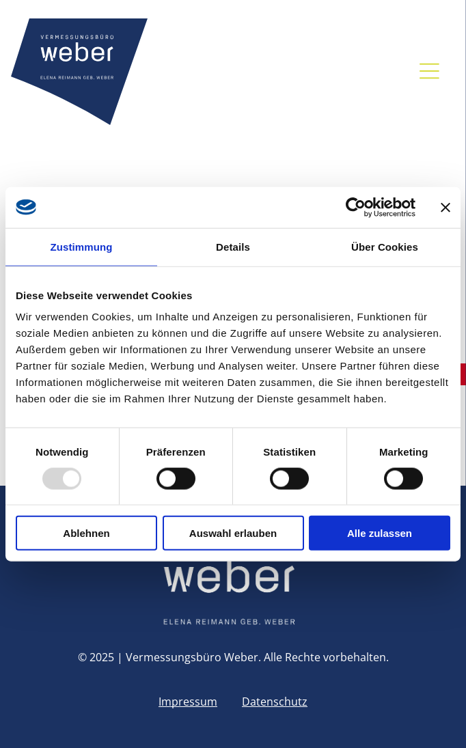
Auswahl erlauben (233, 533)
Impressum (188, 701)
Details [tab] (233, 246)
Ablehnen (86, 533)
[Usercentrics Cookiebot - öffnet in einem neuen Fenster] (355, 207)
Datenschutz (274, 701)
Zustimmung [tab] (82, 246)
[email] (249, 71)
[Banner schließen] (445, 207)
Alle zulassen (379, 533)
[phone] (221, 71)
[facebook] (278, 71)
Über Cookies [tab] (384, 246)
